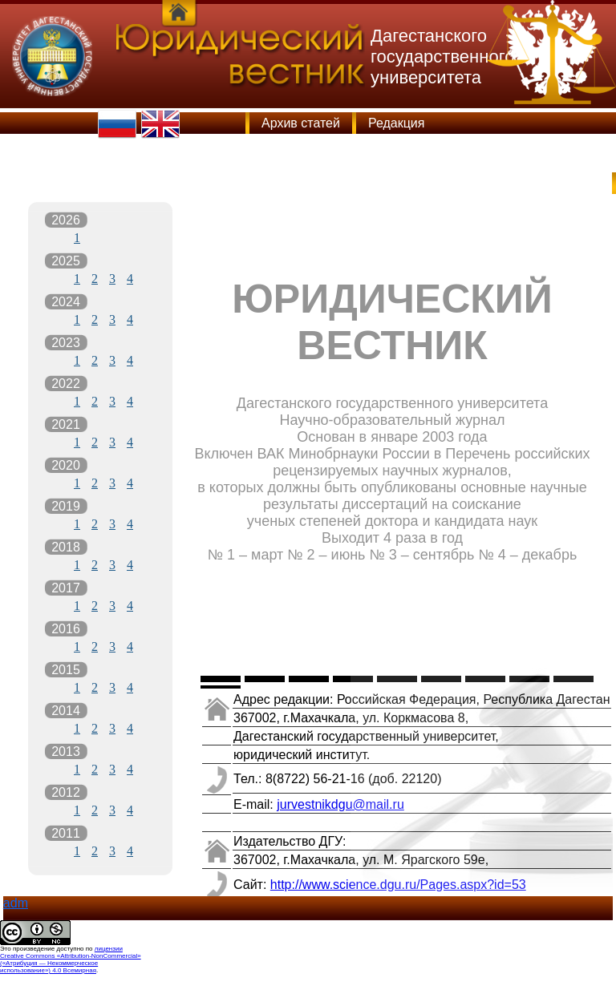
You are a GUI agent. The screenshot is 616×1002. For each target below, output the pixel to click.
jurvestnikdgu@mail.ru (340, 804)
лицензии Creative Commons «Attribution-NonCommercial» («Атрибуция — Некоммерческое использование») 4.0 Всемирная (70, 959)
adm (15, 903)
